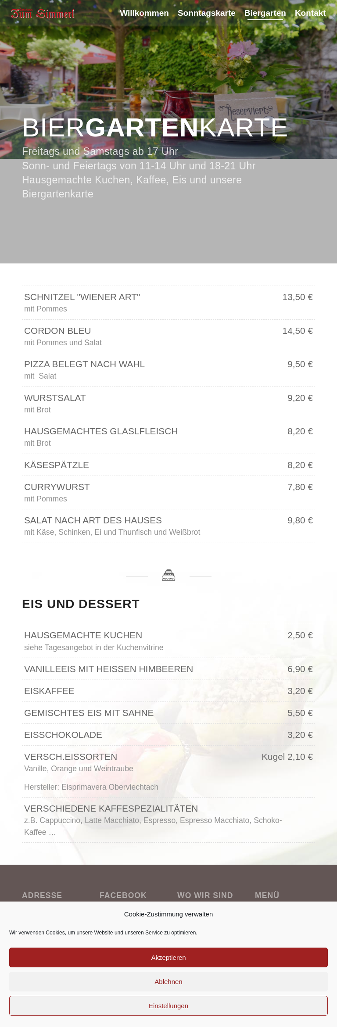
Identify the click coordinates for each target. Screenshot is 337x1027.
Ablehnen (168, 981)
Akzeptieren (168, 957)
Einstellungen (168, 1005)
